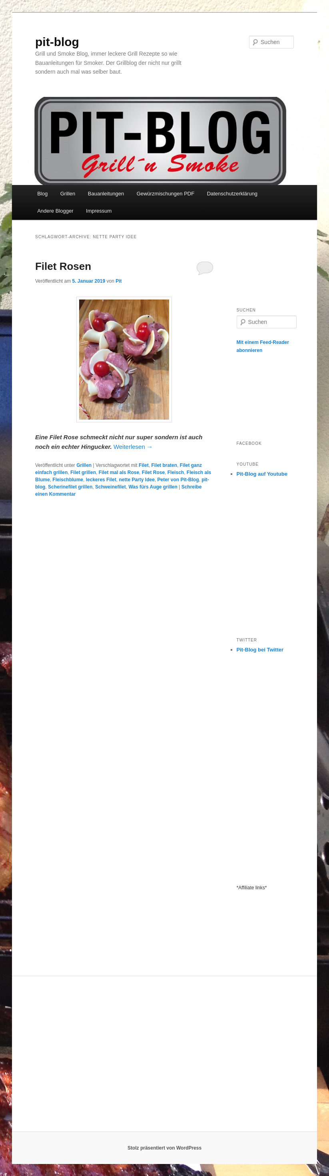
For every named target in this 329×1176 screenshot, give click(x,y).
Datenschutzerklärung (232, 194)
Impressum (99, 211)
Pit (119, 281)
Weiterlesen (133, 446)
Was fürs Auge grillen (152, 487)
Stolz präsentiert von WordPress (164, 1148)
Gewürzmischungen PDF (166, 194)
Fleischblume (67, 479)
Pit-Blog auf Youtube (262, 474)
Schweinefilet (110, 487)
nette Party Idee (136, 479)
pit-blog (57, 41)
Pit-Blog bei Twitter (260, 650)
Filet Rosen (63, 266)
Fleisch (175, 472)
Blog (42, 194)
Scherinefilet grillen (70, 487)
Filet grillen (83, 472)
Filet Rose (153, 472)
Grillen (68, 194)
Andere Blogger (55, 211)
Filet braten (164, 465)
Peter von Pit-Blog (178, 479)
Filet (144, 465)
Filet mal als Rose (119, 472)
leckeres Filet (101, 479)
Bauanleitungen (106, 194)
